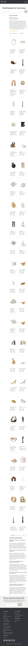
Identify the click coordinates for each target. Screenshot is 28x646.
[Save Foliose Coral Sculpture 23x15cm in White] (10, 316)
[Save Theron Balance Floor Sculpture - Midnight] (20, 57)
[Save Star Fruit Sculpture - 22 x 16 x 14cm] (20, 178)
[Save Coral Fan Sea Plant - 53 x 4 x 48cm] (10, 237)
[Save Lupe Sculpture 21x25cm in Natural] (10, 139)
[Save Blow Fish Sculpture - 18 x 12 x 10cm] (10, 257)
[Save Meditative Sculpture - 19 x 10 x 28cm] (20, 237)
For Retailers (17, 613)
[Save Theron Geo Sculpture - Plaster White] (20, 473)
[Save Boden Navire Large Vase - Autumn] (10, 98)
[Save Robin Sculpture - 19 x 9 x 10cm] (20, 316)
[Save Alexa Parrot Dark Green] (20, 434)
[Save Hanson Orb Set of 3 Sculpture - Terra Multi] (10, 57)
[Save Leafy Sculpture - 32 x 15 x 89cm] (20, 413)
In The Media (5, 618)
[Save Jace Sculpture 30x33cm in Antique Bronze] (10, 413)
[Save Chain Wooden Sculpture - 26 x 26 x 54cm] (10, 454)
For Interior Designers (19, 615)
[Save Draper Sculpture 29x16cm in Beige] (10, 434)
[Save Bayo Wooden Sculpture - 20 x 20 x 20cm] (10, 494)
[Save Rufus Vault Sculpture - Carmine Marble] (10, 473)
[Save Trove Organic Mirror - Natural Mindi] (10, 36)
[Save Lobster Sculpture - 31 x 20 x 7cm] (20, 355)
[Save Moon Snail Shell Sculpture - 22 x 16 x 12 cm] (10, 394)
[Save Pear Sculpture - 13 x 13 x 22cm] (10, 355)
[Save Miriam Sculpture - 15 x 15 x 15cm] (20, 454)
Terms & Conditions (7, 621)
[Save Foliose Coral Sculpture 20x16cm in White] (10, 295)
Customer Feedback (7, 627)
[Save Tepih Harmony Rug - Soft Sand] (20, 36)
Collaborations (6, 628)
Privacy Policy (6, 620)
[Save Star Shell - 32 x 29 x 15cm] (20, 394)
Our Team (5, 615)
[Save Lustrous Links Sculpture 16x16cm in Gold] (20, 494)
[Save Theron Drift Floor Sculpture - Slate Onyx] (20, 514)
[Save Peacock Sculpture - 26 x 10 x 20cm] (10, 375)
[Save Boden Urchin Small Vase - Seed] (20, 77)
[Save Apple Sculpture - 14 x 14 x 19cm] (10, 159)
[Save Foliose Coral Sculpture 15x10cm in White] (10, 178)
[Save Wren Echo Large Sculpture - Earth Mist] (20, 98)
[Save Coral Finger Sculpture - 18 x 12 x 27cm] (10, 276)
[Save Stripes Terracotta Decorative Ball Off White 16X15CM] (10, 118)
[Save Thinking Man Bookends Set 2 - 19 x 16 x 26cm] (20, 336)
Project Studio (17, 616)
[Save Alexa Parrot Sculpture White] (10, 514)
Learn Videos (17, 620)
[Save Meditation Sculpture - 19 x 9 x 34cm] (20, 218)
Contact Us (5, 637)
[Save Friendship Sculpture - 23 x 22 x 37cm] (20, 159)
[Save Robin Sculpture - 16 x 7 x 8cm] (20, 295)
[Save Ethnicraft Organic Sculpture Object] (20, 118)
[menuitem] (24, 1)
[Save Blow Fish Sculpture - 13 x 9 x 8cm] (20, 139)
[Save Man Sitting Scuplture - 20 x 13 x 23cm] (10, 336)
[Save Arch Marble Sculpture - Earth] (10, 77)
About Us (5, 613)
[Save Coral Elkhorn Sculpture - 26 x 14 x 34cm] (20, 199)
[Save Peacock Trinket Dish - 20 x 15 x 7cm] (20, 276)
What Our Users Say (7, 626)
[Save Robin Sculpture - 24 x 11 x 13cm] (20, 257)
